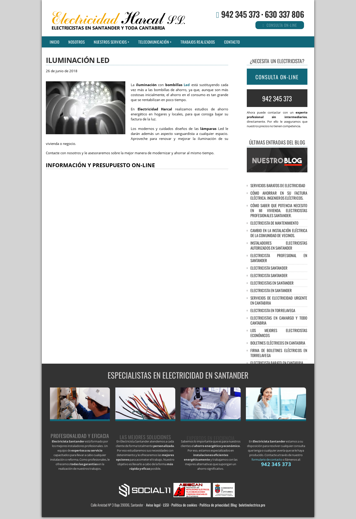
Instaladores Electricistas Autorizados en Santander (278, 245)
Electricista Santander (268, 268)
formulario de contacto (267, 459)
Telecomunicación (153, 42)
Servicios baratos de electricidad (277, 185)
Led (187, 85)
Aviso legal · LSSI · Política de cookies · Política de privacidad (187, 505)
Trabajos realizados (197, 42)
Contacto (232, 42)
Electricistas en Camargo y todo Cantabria (278, 320)
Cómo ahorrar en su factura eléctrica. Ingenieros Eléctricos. (278, 195)
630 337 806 (284, 14)
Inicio (54, 42)
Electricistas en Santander (272, 283)
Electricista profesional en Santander (278, 258)
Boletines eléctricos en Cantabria (277, 343)
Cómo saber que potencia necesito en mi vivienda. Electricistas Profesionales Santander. (278, 210)
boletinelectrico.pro (252, 505)
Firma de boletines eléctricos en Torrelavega (278, 353)
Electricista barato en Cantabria (276, 363)
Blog (234, 505)
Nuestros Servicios (110, 42)
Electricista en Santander (271, 290)
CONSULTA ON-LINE (277, 77)
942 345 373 (240, 14)
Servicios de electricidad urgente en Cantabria (278, 300)
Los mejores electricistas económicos (278, 333)
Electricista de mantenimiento (274, 223)
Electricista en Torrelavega (272, 310)
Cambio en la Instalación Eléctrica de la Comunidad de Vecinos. (278, 233)
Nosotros (76, 42)
